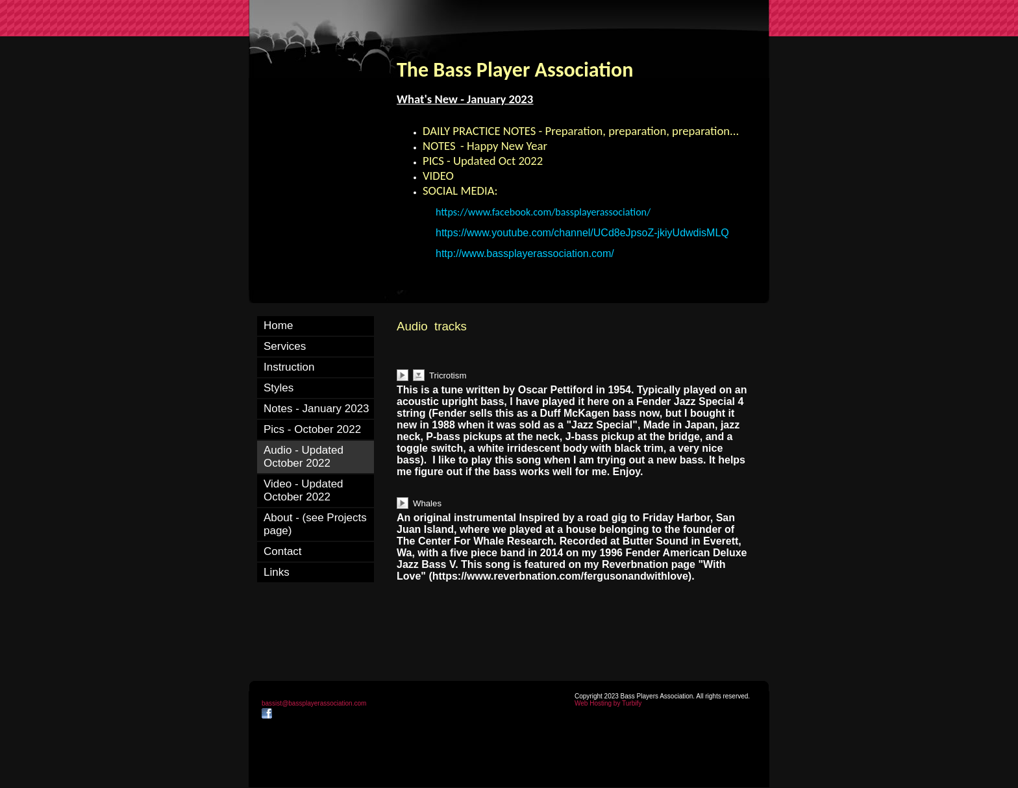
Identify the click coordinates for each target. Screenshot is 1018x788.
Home (278, 325)
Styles (278, 388)
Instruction (289, 367)
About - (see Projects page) (315, 524)
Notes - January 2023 (316, 408)
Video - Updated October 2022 (303, 490)
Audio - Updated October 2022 (303, 456)
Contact (283, 551)
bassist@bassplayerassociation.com (314, 703)
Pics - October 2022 (312, 429)
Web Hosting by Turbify (608, 703)
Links (277, 572)
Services (285, 346)
